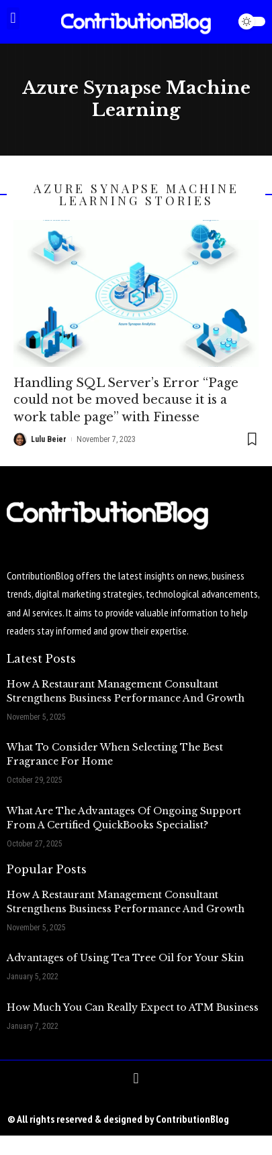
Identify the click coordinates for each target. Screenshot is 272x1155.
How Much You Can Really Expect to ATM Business (133, 1007)
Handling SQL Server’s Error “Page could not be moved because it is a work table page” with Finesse (125, 400)
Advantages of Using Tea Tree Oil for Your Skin (125, 958)
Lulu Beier (48, 439)
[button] (13, 18)
